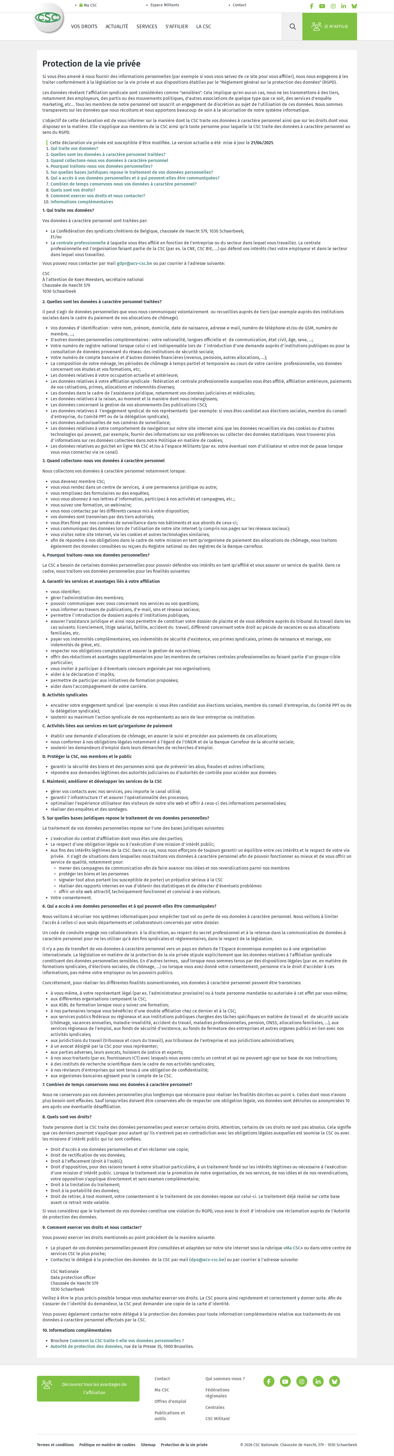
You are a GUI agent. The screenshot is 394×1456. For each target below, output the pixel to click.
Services (147, 27)
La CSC (203, 27)
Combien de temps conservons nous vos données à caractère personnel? (124, 184)
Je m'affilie (329, 26)
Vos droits (84, 27)
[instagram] (333, 6)
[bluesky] (354, 6)
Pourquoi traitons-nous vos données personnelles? (102, 166)
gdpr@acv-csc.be (134, 263)
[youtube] (322, 6)
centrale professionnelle (81, 242)
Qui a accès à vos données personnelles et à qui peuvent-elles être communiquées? (135, 178)
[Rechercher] (292, 26)
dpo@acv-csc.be (207, 1259)
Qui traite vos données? (74, 148)
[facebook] (311, 6)
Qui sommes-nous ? (225, 1378)
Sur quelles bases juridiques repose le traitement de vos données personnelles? (132, 172)
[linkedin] (343, 6)
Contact (239, 5)
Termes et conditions (55, 1445)
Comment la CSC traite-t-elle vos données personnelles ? (127, 1340)
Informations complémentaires (82, 201)
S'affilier (177, 27)
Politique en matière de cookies (107, 1445)
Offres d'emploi (170, 1401)
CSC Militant (217, 1418)
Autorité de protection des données (86, 1346)
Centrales (215, 1407)
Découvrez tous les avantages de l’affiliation (84, 1388)
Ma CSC (88, 5)
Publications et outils (170, 1416)
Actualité (117, 27)
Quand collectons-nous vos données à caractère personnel (109, 160)
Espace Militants (164, 5)
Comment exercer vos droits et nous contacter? (98, 195)
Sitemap (148, 1445)
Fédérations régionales (217, 1393)
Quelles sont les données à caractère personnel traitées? (108, 154)
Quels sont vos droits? (73, 190)
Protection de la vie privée (184, 1445)
